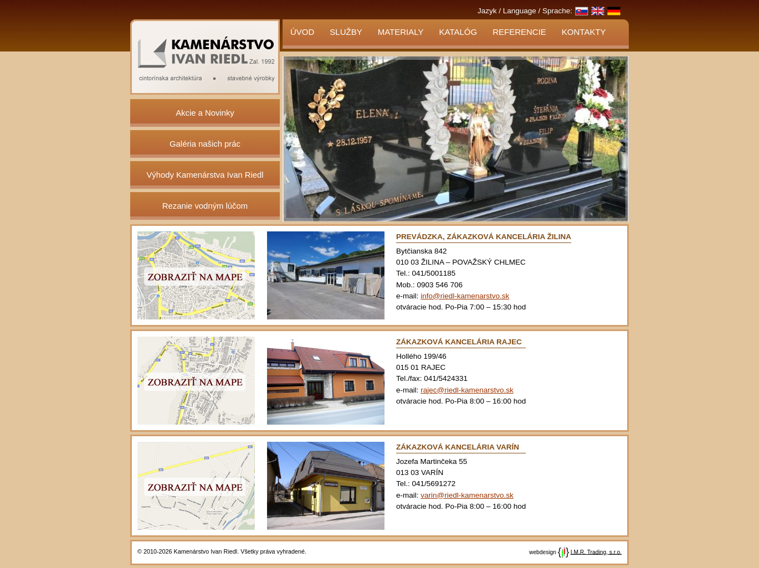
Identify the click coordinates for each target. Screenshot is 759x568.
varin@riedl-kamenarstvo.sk (467, 495)
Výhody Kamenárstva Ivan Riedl (204, 175)
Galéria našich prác (205, 144)
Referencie (519, 32)
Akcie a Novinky (205, 113)
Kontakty (584, 32)
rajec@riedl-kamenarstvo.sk (467, 390)
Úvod (302, 32)
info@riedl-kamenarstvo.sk (464, 296)
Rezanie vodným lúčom (205, 206)
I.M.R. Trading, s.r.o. (596, 552)
